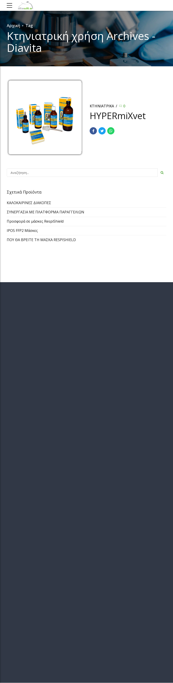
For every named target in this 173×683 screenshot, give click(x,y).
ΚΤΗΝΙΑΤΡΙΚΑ (102, 106)
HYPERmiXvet (118, 115)
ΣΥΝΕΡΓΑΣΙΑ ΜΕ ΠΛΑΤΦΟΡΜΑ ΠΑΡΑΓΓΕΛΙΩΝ (45, 212)
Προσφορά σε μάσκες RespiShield (35, 221)
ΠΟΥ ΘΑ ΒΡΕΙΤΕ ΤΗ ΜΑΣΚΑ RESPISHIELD (41, 239)
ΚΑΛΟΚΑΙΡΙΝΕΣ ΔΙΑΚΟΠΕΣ (29, 202)
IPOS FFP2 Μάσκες (22, 230)
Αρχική (13, 25)
